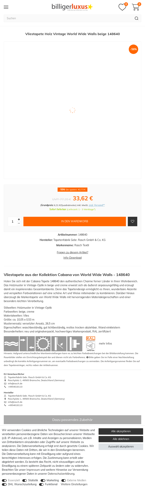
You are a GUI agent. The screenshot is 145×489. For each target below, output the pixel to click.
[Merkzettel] (123, 7)
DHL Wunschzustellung (22, 484)
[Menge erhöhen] (19, 219)
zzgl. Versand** (97, 205)
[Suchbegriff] (68, 18)
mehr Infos (105, 343)
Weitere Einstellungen (74, 484)
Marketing (53, 480)
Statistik (33, 480)
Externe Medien (76, 480)
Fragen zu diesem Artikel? (72, 252)
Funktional (51, 484)
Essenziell (14, 480)
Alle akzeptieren (121, 431)
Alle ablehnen (121, 439)
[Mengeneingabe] (12, 221)
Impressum (33, 469)
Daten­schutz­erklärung (61, 473)
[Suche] (136, 18)
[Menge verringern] (19, 223)
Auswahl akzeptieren (121, 446)
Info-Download (72, 257)
